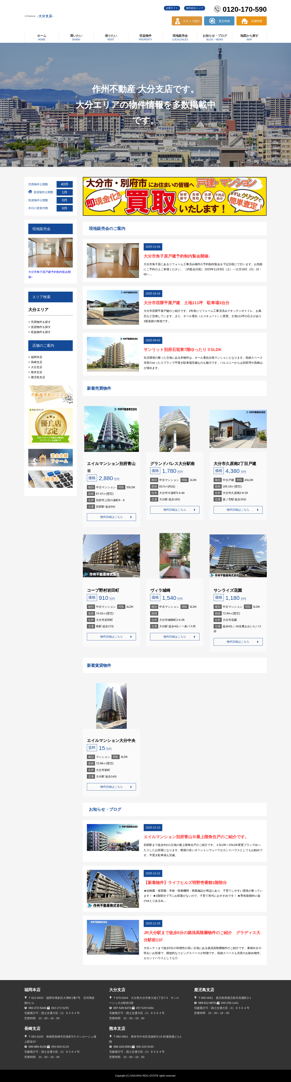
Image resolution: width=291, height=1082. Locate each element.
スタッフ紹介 (191, 21)
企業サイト (172, 8)
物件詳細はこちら (111, 516)
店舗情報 (256, 21)
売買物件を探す (41, 322)
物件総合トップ (194, 8)
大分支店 (36, 367)
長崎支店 (36, 362)
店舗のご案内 (43, 346)
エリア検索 (41, 297)
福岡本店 (36, 357)
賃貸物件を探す (41, 327)
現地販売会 (41, 229)
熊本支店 (36, 372)
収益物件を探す (41, 332)
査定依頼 (224, 21)
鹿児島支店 (38, 377)
